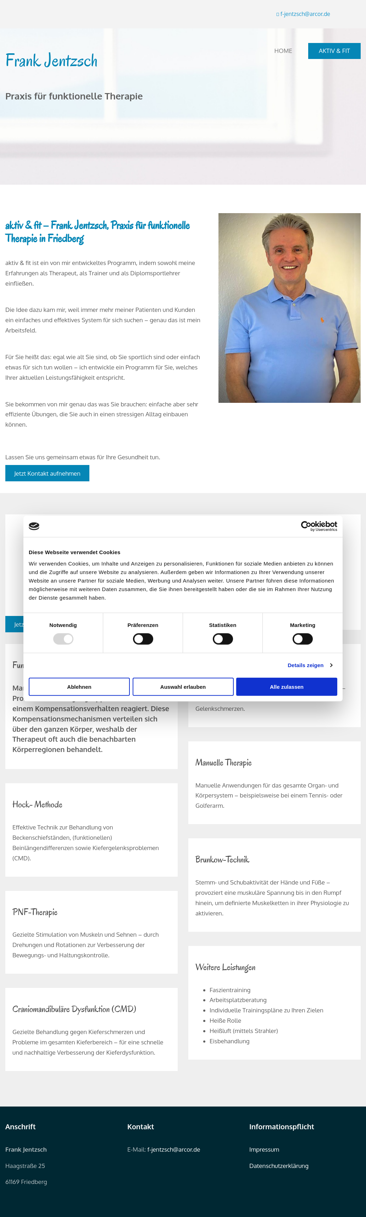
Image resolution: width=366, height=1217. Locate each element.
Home (283, 50)
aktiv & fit (334, 50)
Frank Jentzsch (51, 60)
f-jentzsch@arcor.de (174, 1149)
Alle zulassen (287, 686)
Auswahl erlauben (183, 686)
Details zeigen (305, 665)
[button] (47, 473)
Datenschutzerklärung (279, 1165)
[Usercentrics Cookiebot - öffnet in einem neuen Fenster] (306, 526)
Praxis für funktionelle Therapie (74, 96)
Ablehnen (79, 686)
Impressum (264, 1149)
